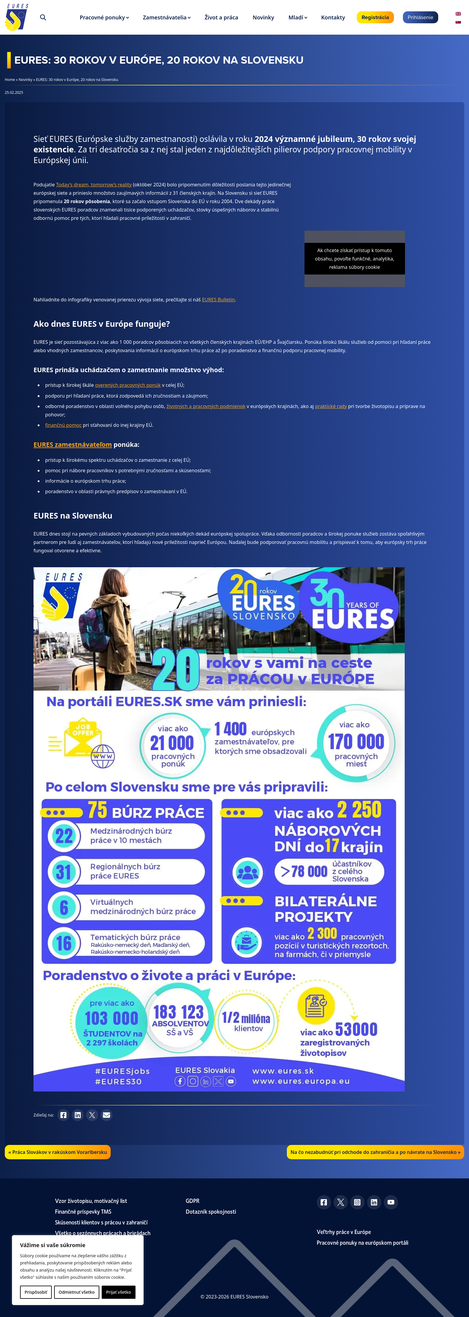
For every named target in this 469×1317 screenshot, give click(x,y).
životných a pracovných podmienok (206, 406)
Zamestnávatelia (165, 17)
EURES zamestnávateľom (73, 444)
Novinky (263, 17)
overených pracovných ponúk (128, 385)
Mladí (296, 17)
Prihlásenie (420, 17)
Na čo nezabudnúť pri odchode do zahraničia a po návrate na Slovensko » (375, 1152)
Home (10, 79)
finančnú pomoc (63, 425)
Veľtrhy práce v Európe (344, 1231)
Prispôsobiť (36, 1292)
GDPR (193, 1200)
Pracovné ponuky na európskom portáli (362, 1242)
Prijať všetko (118, 1292)
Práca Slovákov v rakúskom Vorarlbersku (59, 1152)
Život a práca (221, 17)
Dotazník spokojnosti (211, 1211)
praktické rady (331, 406)
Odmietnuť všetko (77, 1292)
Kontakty (333, 17)
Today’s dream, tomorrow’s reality (94, 184)
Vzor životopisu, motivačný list (91, 1200)
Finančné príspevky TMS (83, 1211)
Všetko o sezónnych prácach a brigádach (102, 1232)
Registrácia (375, 17)
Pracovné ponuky (102, 17)
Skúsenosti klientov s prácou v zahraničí (101, 1222)
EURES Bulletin (218, 299)
